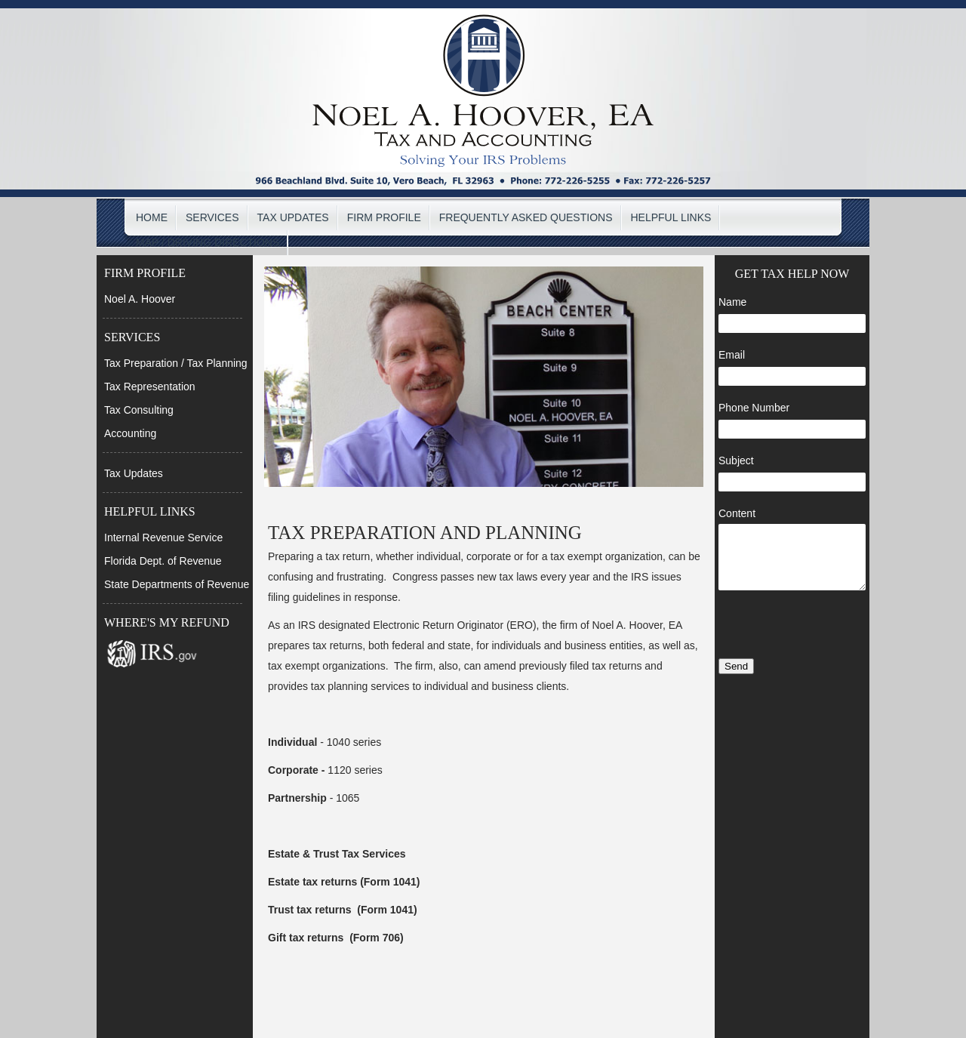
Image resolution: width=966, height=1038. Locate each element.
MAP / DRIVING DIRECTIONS (207, 242)
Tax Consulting (139, 410)
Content (736, 513)
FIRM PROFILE (384, 217)
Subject (736, 460)
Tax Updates (133, 473)
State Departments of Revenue (176, 584)
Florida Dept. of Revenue (163, 561)
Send (736, 666)
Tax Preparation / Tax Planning (176, 363)
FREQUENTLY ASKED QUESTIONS (526, 217)
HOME (152, 217)
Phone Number (753, 408)
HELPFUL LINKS (671, 217)
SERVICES (212, 217)
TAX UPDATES (293, 217)
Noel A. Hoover (139, 299)
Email (731, 355)
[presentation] (792, 625)
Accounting (130, 433)
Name (732, 302)
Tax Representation (149, 386)
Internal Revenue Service (163, 537)
